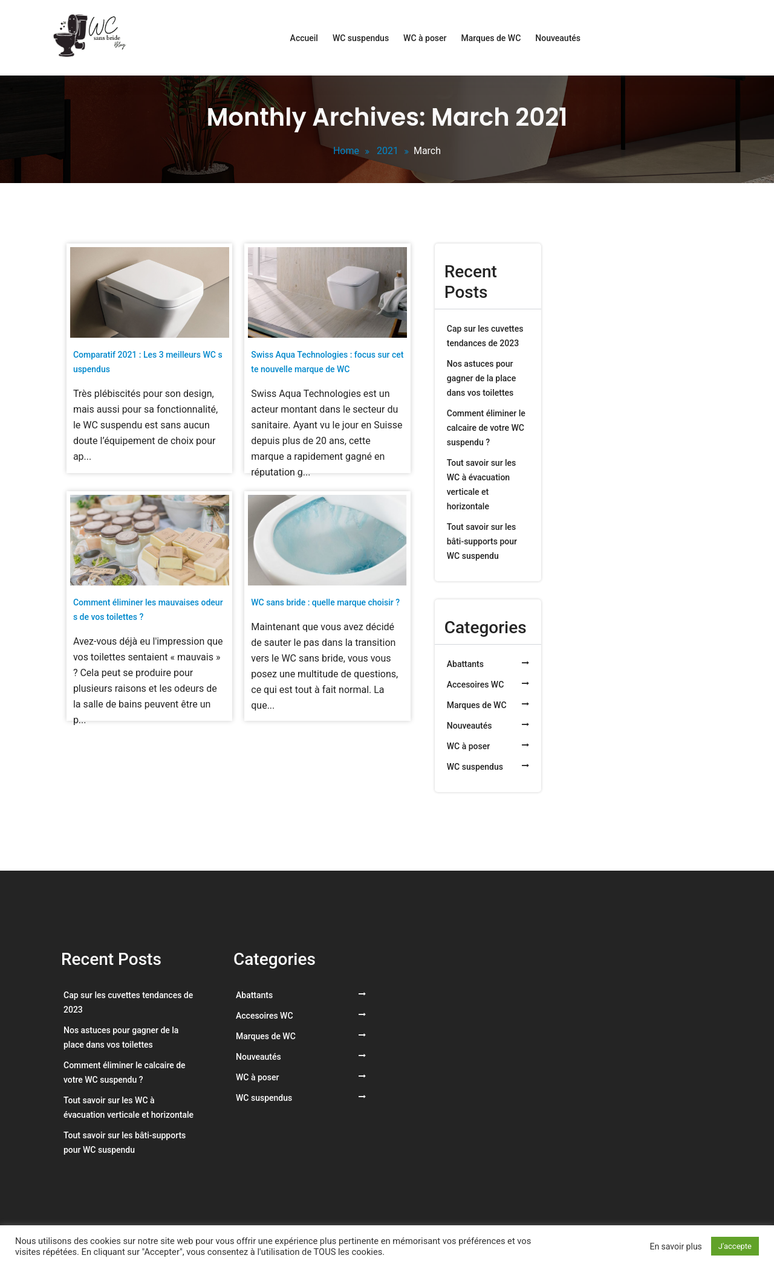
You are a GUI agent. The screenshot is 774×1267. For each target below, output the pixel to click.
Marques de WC (491, 38)
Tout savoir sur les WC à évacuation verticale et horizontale (481, 484)
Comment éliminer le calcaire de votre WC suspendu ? (486, 427)
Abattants (465, 664)
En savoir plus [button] (675, 1246)
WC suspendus (361, 38)
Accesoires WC (475, 684)
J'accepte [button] (735, 1246)
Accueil (304, 38)
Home (346, 150)
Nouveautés (557, 38)
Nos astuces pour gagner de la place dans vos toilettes (481, 378)
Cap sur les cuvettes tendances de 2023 (485, 336)
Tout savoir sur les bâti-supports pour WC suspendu (482, 541)
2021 (387, 150)
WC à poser (424, 38)
